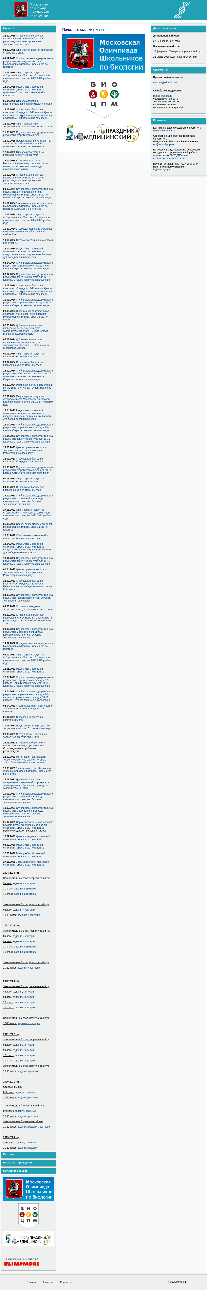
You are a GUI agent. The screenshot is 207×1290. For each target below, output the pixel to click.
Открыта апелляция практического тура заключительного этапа (27, 102)
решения (31, 1092)
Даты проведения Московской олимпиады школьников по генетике (26, 838)
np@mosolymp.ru (163, 144)
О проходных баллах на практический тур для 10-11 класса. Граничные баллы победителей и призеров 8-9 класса (27, 585)
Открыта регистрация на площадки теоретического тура (23, 153)
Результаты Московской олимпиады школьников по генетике (23, 670)
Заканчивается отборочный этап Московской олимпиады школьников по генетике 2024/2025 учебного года (28, 206)
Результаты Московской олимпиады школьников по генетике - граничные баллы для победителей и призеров (24, 91)
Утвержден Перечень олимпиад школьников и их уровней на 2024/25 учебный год (27, 231)
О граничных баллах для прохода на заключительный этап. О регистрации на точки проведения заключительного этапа (23, 40)
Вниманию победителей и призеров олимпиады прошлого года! (24, 744)
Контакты (66, 1282)
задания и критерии (24, 883)
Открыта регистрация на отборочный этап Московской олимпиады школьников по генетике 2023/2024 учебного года (28, 400)
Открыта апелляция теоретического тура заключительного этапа (28, 125)
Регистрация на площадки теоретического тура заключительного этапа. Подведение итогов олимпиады (24, 759)
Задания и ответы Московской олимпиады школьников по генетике (26, 863)
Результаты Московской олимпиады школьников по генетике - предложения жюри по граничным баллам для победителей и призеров (27, 253)
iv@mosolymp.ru (162, 169)
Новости (48, 1282)
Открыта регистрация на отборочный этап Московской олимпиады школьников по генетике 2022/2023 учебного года (28, 514)
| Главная (98, 30)
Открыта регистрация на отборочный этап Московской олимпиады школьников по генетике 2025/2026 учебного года (28, 77)
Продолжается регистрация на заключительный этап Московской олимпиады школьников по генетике (27, 143)
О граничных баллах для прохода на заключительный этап (23, 363)
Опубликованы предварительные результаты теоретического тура (28, 133)
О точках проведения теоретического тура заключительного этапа (28, 608)
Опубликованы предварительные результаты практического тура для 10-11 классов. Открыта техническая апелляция (28, 277)
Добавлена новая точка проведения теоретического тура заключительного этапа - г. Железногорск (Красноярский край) (26, 343)
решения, (33, 1126)
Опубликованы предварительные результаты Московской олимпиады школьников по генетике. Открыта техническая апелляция (28, 500)
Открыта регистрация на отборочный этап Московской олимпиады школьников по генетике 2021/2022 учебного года (28, 659)
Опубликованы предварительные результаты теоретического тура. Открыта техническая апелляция (28, 598)
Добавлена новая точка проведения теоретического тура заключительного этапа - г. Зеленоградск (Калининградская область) (26, 329)
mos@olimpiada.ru (164, 130)
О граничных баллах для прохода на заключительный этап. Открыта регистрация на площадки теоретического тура (27, 619)
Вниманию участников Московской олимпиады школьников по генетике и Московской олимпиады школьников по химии (25, 165)
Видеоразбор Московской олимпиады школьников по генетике (24, 855)
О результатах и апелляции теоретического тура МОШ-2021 (25, 735)
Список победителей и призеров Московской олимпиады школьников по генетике (28, 527)
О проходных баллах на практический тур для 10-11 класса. (23, 460)
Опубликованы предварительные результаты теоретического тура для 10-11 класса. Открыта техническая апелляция (28, 302)
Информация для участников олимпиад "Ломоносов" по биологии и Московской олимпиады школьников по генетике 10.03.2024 (26, 315)
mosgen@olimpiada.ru (165, 82)
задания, (23, 1097)
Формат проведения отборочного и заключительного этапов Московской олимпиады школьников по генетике (28, 825)
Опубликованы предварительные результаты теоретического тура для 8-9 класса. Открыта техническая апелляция (28, 265)
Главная (31, 1282)
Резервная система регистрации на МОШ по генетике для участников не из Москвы (28, 387)
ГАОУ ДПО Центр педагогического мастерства (171, 157)
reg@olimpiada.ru (162, 96)
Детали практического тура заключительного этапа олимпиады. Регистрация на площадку (24, 450)
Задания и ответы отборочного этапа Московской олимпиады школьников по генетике (27, 771)
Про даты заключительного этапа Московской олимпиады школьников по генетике (28, 646)
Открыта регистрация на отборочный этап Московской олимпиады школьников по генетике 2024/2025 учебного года (28, 218)
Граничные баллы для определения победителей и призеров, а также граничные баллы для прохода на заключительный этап (26, 783)
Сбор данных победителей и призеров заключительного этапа (25, 537)
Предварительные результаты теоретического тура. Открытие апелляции (27, 727)
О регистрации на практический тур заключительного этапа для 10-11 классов (27, 708)
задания (17, 991)
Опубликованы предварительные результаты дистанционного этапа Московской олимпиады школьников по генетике (28, 62)
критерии (28, 991)
